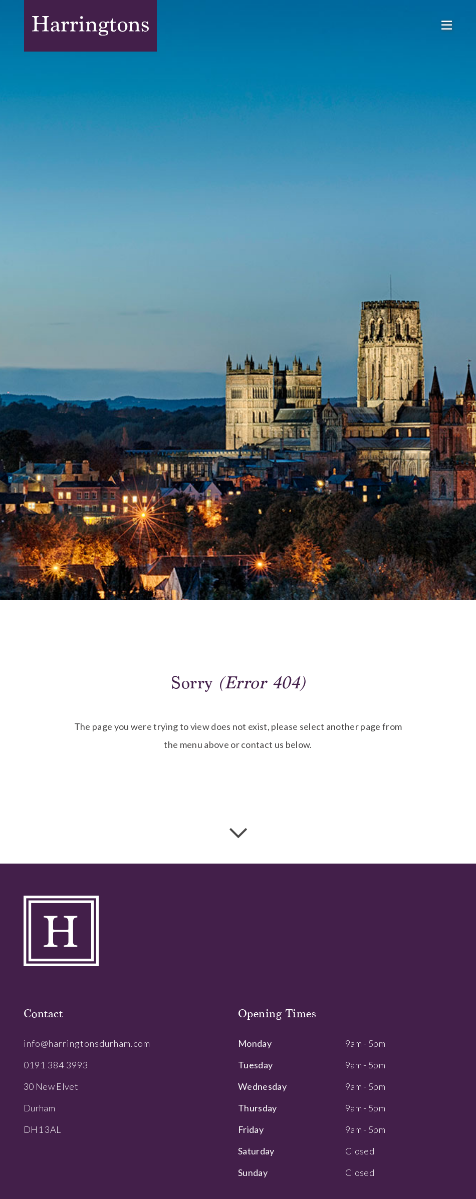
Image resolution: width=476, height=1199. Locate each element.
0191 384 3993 (56, 1064)
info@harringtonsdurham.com (87, 1043)
